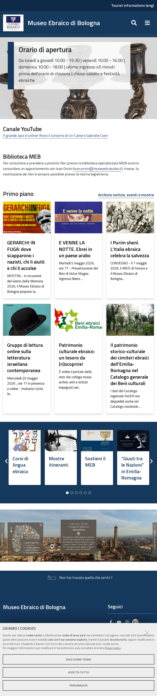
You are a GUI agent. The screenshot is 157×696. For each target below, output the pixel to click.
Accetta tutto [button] (78, 672)
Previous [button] (6, 461)
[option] (25, 456)
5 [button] (85, 493)
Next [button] (151, 461)
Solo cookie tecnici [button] (78, 659)
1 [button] (67, 493)
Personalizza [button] (78, 685)
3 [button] (76, 493)
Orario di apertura (45, 49)
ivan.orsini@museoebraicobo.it (98, 168)
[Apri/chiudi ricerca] (134, 23)
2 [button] (72, 493)
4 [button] (81, 493)
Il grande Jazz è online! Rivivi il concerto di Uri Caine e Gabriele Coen (55, 135)
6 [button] (90, 493)
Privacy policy (113, 648)
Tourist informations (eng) (132, 5)
